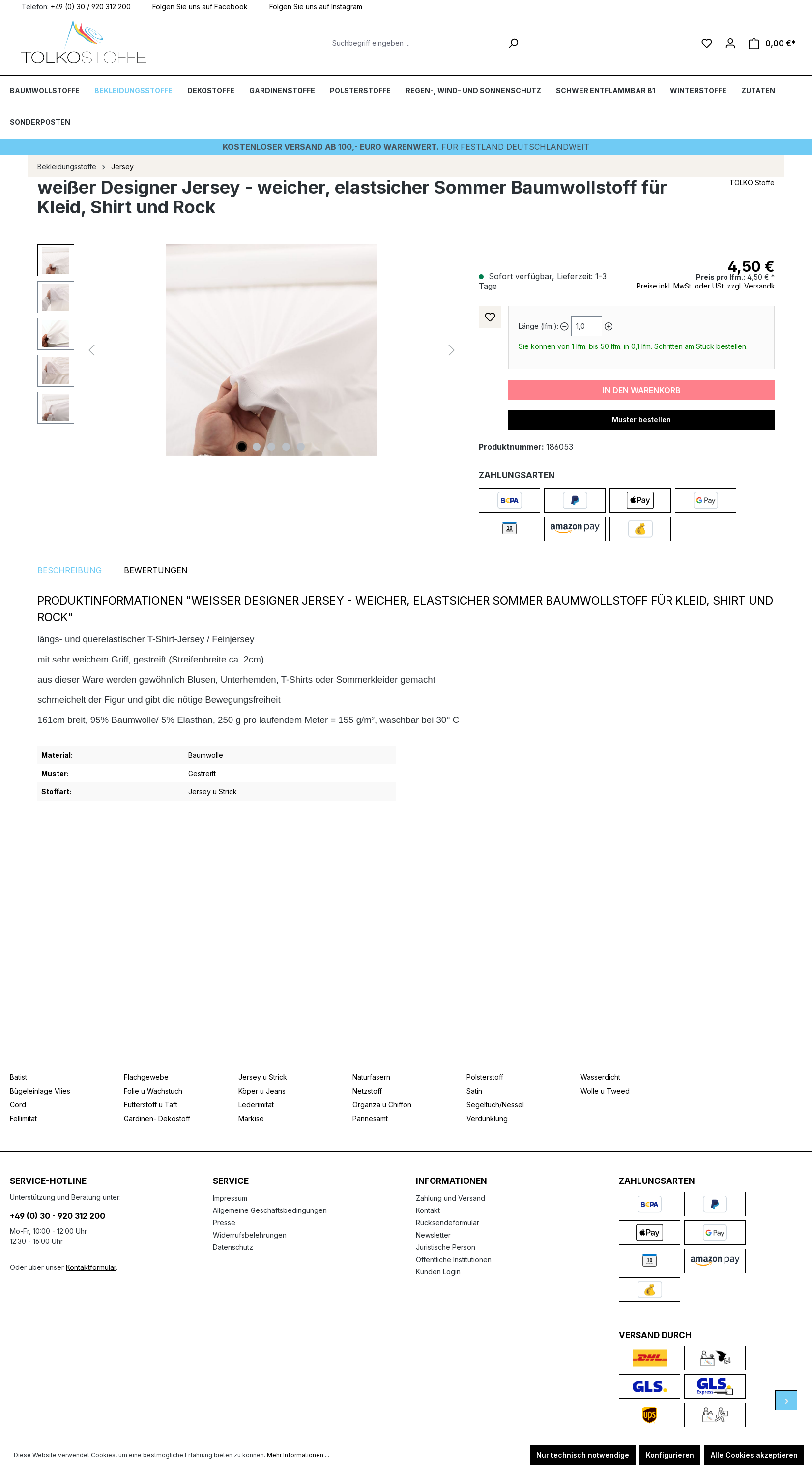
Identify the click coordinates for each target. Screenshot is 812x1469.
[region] (248, 350)
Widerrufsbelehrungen (250, 1235)
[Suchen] (513, 43)
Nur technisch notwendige (582, 1455)
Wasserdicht (600, 1077)
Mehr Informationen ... (298, 1455)
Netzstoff (367, 1091)
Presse (224, 1222)
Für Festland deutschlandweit (406, 147)
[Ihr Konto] (730, 43)
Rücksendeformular (447, 1222)
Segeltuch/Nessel (495, 1104)
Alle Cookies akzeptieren (754, 1455)
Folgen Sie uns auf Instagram (310, 6)
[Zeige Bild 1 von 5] (242, 447)
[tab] (69, 570)
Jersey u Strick (262, 1077)
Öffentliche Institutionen (454, 1259)
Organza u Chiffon (381, 1104)
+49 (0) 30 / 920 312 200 (91, 6)
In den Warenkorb (642, 390)
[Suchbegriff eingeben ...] (415, 43)
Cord (18, 1104)
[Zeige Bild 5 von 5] (301, 447)
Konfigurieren (670, 1455)
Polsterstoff (484, 1077)
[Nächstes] (451, 350)
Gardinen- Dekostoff (157, 1118)
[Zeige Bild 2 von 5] (257, 447)
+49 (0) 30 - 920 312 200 (57, 1216)
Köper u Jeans (262, 1091)
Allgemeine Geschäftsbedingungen (270, 1210)
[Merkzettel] (707, 43)
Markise (251, 1118)
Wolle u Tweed (605, 1091)
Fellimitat (23, 1118)
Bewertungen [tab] (156, 570)
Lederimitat (256, 1104)
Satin (474, 1091)
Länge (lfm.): (538, 326)
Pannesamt (370, 1118)
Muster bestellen (641, 419)
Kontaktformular (91, 1267)
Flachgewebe (146, 1077)
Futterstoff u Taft (150, 1104)
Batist (18, 1077)
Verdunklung (487, 1118)
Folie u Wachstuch (153, 1091)
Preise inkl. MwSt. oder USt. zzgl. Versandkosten (715, 286)
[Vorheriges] (91, 350)
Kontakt (428, 1210)
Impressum (230, 1198)
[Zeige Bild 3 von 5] (271, 447)
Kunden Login (438, 1271)
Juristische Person (445, 1247)
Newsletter (433, 1235)
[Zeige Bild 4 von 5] (286, 447)
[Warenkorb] (772, 43)
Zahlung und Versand (450, 1198)
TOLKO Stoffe (752, 182)
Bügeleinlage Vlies (40, 1091)
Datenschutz (233, 1247)
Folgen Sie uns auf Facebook (194, 6)
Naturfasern (371, 1077)
